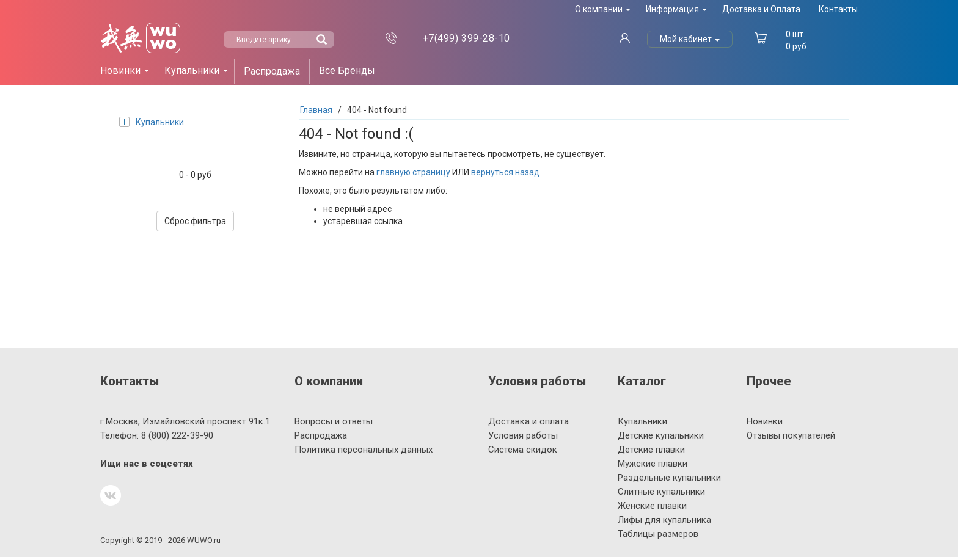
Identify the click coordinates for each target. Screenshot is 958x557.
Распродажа (272, 71)
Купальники (151, 122)
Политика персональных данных (363, 449)
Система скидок (522, 449)
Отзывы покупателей (791, 435)
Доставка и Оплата (761, 9)
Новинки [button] (124, 70)
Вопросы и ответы (333, 421)
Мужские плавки (652, 463)
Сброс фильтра (195, 221)
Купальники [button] (196, 70)
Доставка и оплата (528, 421)
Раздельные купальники (669, 477)
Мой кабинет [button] (690, 39)
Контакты (838, 9)
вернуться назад (505, 172)
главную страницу (413, 172)
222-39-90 (177, 435)
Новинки (765, 421)
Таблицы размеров (658, 533)
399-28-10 (466, 38)
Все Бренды (347, 70)
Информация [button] (676, 9)
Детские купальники (661, 435)
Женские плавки (652, 505)
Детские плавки (651, 449)
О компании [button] (603, 9)
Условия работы (523, 435)
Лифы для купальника (664, 519)
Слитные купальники (661, 491)
